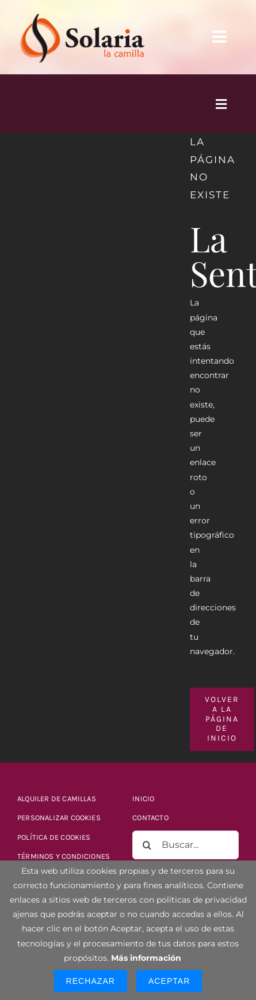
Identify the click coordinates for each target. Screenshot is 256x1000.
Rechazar (90, 981)
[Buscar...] (185, 845)
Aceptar (169, 981)
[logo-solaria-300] (82, 12)
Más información (146, 958)
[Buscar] (146, 845)
